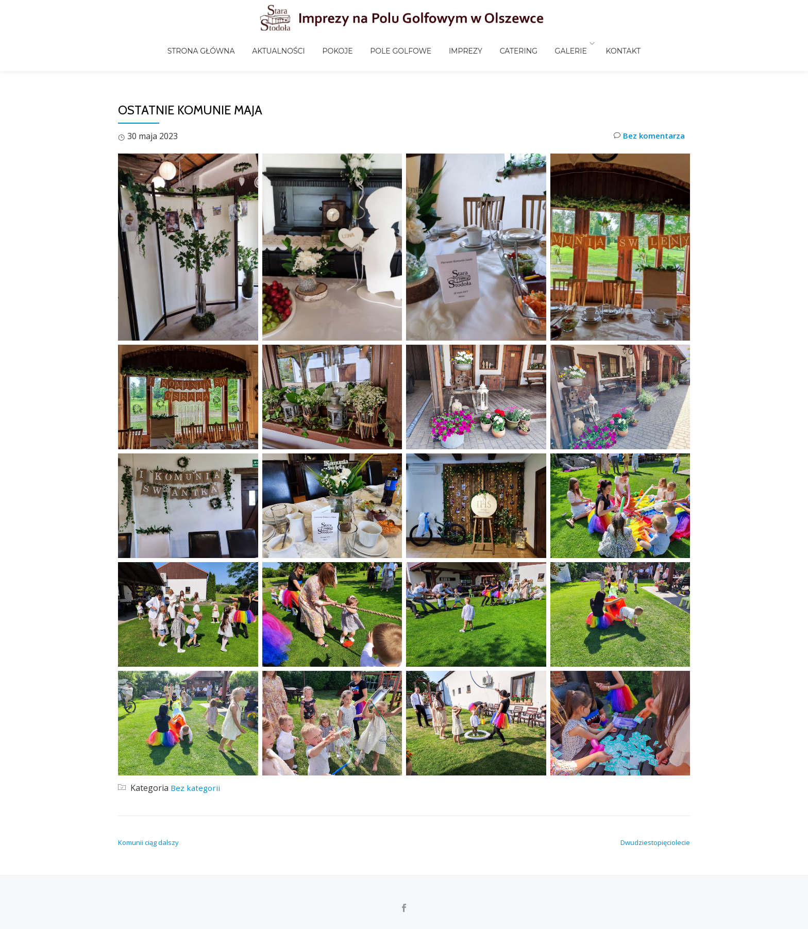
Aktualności (294, 43)
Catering (506, 43)
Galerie (551, 43)
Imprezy (460, 43)
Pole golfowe (402, 43)
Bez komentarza (647, 136)
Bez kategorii (196, 787)
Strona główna (225, 43)
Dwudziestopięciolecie (655, 842)
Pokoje (346, 43)
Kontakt (599, 43)
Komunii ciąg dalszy (148, 842)
